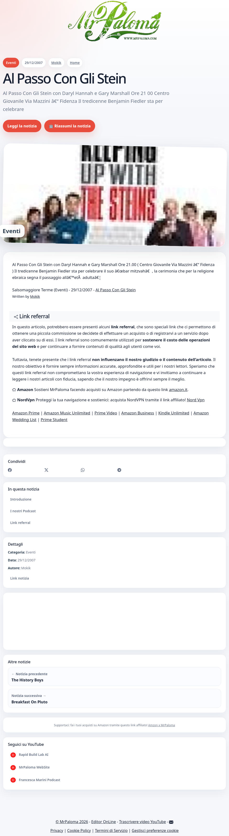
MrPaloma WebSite (30, 767)
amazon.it (178, 389)
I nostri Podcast (23, 511)
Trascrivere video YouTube (142, 821)
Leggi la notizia (22, 126)
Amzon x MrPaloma (161, 725)
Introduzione (20, 499)
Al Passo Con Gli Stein (116, 290)
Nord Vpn (196, 399)
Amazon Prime (25, 413)
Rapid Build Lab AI (29, 755)
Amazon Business (137, 413)
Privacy (56, 830)
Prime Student (54, 419)
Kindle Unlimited (173, 413)
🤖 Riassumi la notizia (70, 126)
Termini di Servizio (111, 830)
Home (75, 62)
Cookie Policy (79, 830)
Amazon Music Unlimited (67, 413)
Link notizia (19, 578)
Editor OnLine (103, 821)
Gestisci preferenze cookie (155, 830)
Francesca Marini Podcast (35, 780)
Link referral (20, 522)
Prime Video (105, 413)
